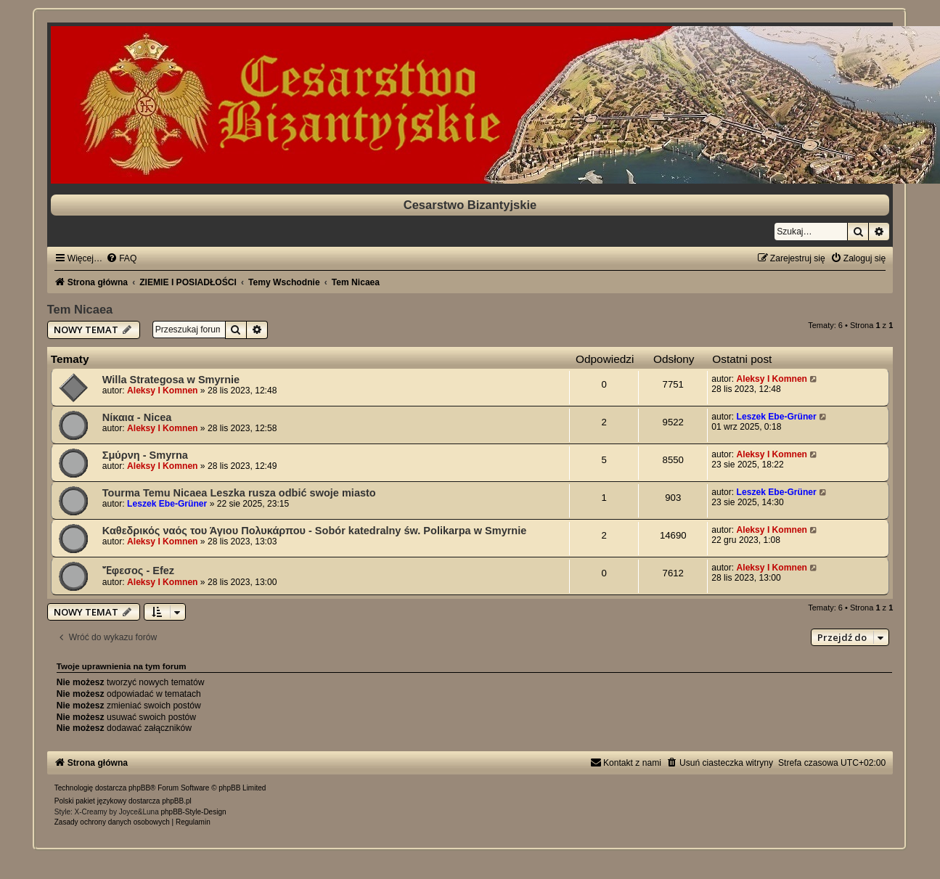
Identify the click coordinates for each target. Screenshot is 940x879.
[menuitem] (121, 258)
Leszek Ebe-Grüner (777, 417)
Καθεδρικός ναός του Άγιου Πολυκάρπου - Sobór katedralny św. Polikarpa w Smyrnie (314, 530)
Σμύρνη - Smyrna (145, 455)
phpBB (139, 788)
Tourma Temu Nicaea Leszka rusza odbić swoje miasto (239, 493)
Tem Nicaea (80, 309)
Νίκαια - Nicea (137, 417)
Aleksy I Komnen (162, 390)
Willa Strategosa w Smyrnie (171, 379)
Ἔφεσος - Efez (138, 570)
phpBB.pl (177, 801)
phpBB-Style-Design (193, 812)
